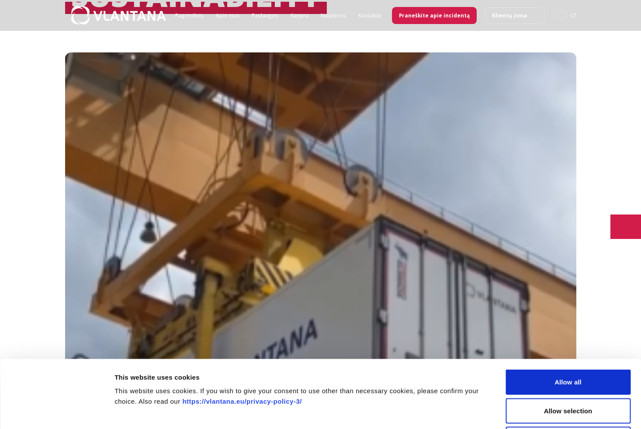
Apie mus (227, 15)
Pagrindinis (189, 15)
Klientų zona (509, 15)
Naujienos (333, 15)
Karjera (299, 15)
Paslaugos (265, 15)
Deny (568, 371)
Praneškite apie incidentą (434, 15)
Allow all (568, 314)
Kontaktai (369, 15)
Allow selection (568, 343)
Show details (458, 411)
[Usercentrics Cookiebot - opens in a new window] (56, 412)
